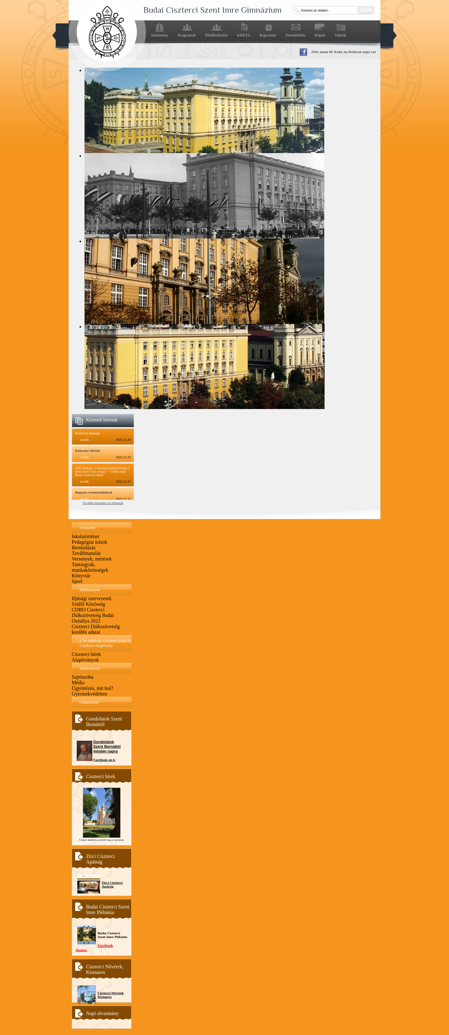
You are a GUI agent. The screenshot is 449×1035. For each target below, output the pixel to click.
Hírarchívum (90, 668)
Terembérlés (295, 35)
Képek (320, 35)
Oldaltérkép (89, 702)
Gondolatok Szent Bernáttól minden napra (107, 746)
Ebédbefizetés (216, 35)
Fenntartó (87, 527)
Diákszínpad (90, 589)
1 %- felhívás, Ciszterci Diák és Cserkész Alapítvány (105, 643)
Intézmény (159, 35)
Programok (187, 35)
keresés (365, 10)
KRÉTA (243, 35)
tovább (84, 439)
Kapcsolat (268, 35)
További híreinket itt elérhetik (103, 503)
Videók (340, 35)
